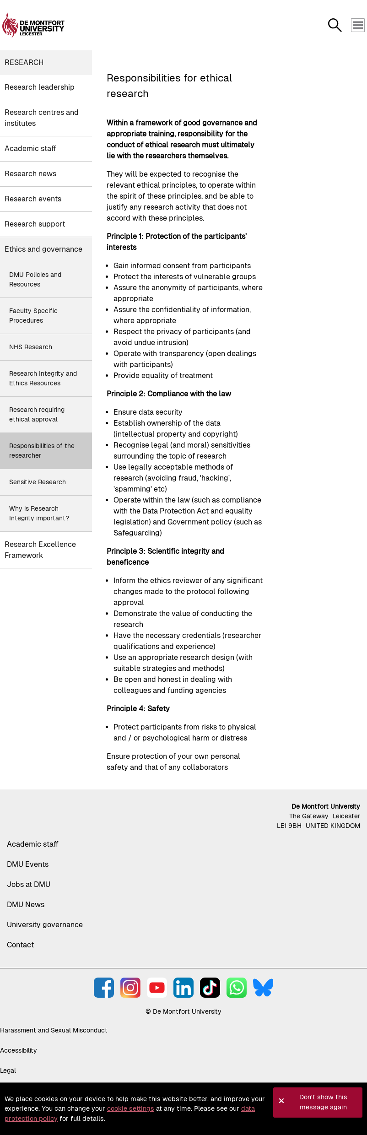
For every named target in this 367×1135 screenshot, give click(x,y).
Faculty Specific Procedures (33, 315)
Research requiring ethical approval (37, 414)
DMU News (25, 904)
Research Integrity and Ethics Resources (43, 378)
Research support (35, 224)
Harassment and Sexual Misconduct (54, 1030)
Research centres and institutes (42, 118)
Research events (33, 199)
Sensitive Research (37, 482)
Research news (30, 173)
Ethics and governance (43, 249)
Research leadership (40, 87)
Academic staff (30, 148)
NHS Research (30, 347)
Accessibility (18, 1050)
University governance (45, 924)
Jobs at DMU (28, 884)
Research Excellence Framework (40, 550)
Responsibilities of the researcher (42, 450)
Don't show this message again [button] (323, 1102)
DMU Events (28, 864)
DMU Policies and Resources (35, 279)
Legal (8, 1070)
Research (24, 62)
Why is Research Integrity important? (39, 513)
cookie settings (130, 1108)
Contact (20, 944)
